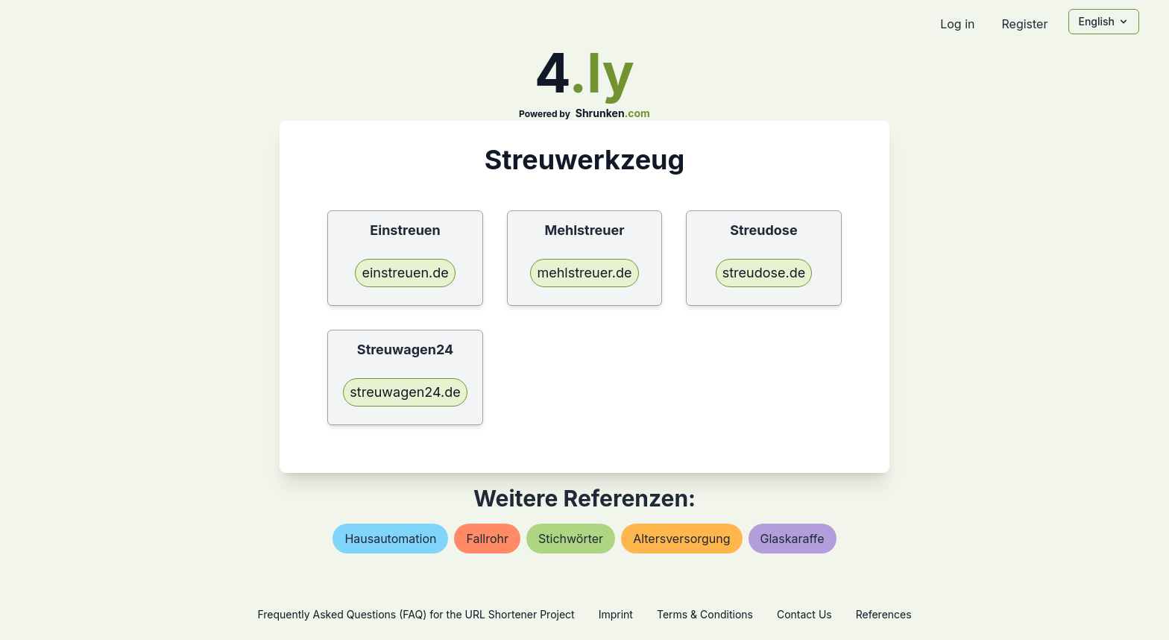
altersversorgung (681, 538)
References (884, 614)
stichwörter (570, 538)
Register (1024, 23)
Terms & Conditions (705, 614)
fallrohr (487, 538)
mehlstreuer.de (584, 272)
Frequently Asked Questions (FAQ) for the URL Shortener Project (415, 614)
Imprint (616, 614)
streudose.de (764, 272)
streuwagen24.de (405, 392)
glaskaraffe (792, 538)
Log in (957, 23)
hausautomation (390, 538)
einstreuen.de (405, 272)
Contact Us (804, 614)
